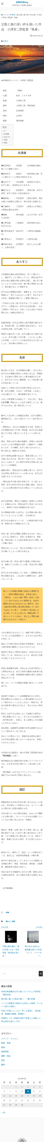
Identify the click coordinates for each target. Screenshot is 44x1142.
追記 (5, 143)
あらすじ (7, 137)
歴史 (3, 1060)
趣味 (3, 1065)
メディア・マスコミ (9, 1039)
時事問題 (5, 1052)
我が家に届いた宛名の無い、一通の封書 (18, 999)
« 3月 (3, 1113)
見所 (5, 140)
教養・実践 (6, 1043)
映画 (7, 912)
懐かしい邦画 (10, 921)
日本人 (6, 41)
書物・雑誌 (6, 1056)
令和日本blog (22, 2)
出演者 (6, 134)
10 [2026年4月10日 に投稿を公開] (28, 1091)
